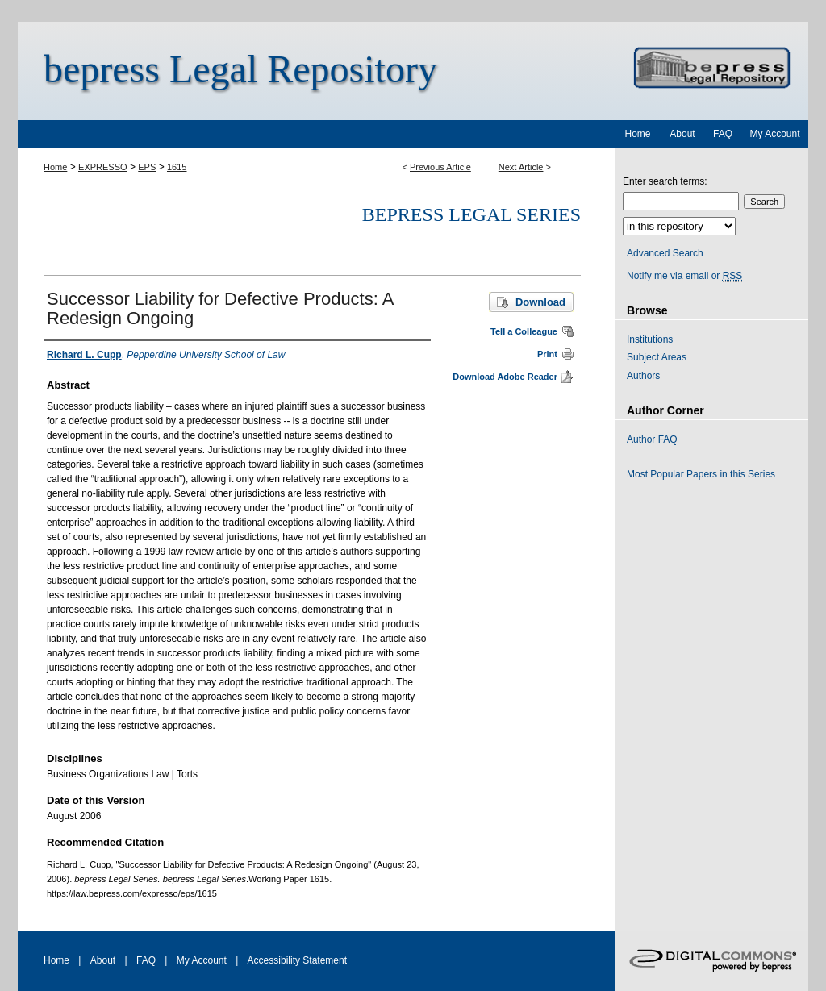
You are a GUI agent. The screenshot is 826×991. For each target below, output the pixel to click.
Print (547, 354)
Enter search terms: (665, 181)
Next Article (521, 167)
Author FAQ (652, 439)
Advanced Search (665, 253)
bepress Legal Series (471, 214)
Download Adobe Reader (505, 376)
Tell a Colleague (523, 331)
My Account (202, 960)
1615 (176, 167)
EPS (147, 167)
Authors (643, 375)
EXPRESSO (102, 167)
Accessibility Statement (297, 960)
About (102, 960)
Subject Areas (656, 357)
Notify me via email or (684, 275)
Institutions (650, 339)
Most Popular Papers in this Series (701, 474)
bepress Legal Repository (240, 69)
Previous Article (440, 167)
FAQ (146, 960)
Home (55, 167)
